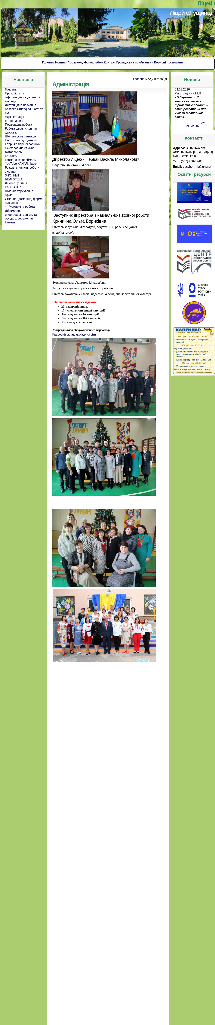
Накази (10, 222)
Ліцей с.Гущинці (191, 12)
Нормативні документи (21, 140)
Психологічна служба (20, 148)
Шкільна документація (20, 136)
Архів (8, 195)
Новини (61, 62)
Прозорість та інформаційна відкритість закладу (22, 97)
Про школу (75, 62)
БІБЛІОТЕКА (14, 179)
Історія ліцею (14, 120)
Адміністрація (14, 116)
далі (204, 122)
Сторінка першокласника (22, 144)
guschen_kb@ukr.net (197, 166)
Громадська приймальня (134, 62)
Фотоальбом (93, 62)
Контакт (109, 62)
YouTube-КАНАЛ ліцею (21, 163)
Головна (48, 62)
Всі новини (192, 126)
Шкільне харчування (19, 191)
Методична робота (22, 206)
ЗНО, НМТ (12, 175)
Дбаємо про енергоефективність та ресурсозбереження (21, 214)
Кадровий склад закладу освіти (74, 334)
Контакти (11, 156)
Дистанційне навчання (20, 105)
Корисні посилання (168, 62)
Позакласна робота (18, 124)
